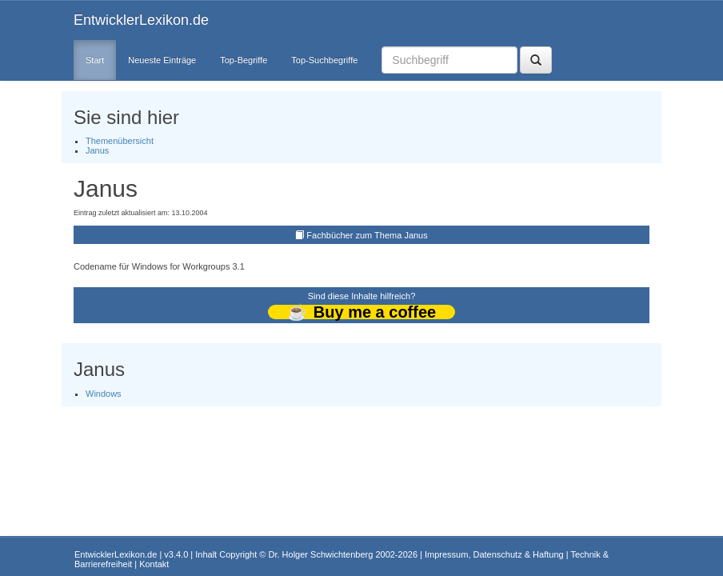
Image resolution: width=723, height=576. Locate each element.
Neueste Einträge (162, 60)
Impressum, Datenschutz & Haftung (494, 554)
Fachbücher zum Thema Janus (366, 235)
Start (95, 60)
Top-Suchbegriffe (324, 60)
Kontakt (154, 564)
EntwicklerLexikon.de (141, 20)
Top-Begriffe (243, 60)
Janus (97, 150)
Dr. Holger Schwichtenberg (321, 554)
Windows (104, 393)
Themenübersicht (120, 141)
